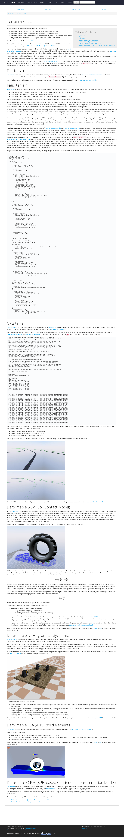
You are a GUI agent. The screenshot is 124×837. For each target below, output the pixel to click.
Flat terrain (82, 35)
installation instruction (58, 329)
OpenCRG (52, 327)
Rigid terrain (82, 37)
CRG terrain (82, 38)
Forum (56, 2)
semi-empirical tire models (87, 80)
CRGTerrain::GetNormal (33, 334)
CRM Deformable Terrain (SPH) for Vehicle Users (43, 46)
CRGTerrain (11, 327)
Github (84, 829)
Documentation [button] (32, 2)
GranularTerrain (12, 639)
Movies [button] (42, 2)
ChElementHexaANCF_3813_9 (82, 729)
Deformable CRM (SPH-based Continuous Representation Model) (97, 45)
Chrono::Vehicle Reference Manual (17, 13)
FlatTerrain (10, 75)
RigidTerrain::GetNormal (72, 128)
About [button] (63, 2)
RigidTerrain (11, 89)
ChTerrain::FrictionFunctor (52, 61)
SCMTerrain (15, 511)
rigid (110, 51)
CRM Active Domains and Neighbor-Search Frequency (28, 802)
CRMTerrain (11, 787)
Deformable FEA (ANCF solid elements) (89, 43)
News (49, 2)
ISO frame (97, 617)
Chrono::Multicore (15, 654)
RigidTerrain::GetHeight (53, 128)
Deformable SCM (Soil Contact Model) (89, 40)
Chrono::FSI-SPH (51, 789)
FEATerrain (10, 729)
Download (21, 2)
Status (70, 2)
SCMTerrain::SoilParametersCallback (81, 625)
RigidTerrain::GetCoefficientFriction (18, 139)
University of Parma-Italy (21, 830)
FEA (115, 51)
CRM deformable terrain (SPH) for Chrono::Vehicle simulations (31, 800)
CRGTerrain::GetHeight (14, 334)
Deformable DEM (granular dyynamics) (89, 42)
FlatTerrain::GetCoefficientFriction (92, 75)
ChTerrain (34, 41)
